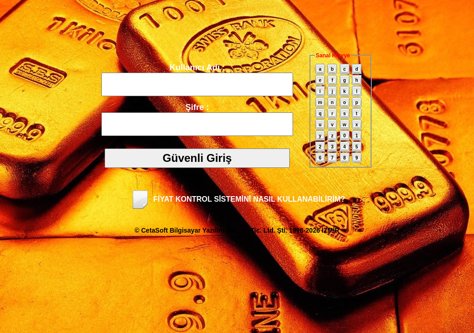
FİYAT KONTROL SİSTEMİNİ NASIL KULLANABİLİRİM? (237, 199)
